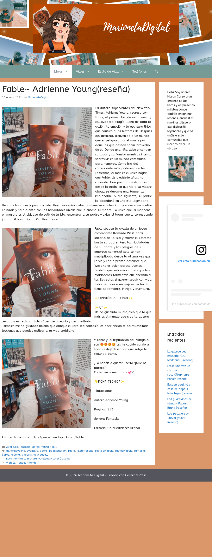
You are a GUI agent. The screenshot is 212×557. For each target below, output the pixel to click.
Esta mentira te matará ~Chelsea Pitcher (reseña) (38, 458)
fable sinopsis (104, 450)
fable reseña (85, 450)
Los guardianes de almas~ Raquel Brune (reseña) (179, 403)
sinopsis (26, 454)
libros (5, 454)
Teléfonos (139, 71)
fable (71, 450)
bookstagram (57, 450)
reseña (15, 454)
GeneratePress (135, 475)
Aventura (12, 446)
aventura (32, 450)
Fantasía (25, 446)
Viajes (85, 71)
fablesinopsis (123, 450)
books (44, 450)
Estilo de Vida (113, 71)
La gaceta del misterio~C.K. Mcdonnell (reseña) (180, 356)
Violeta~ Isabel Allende (21, 462)
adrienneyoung (15, 450)
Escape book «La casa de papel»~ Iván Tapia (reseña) (180, 389)
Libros (63, 71)
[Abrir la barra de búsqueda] (156, 71)
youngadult (40, 454)
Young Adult (49, 446)
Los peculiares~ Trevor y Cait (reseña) (178, 418)
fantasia (139, 450)
